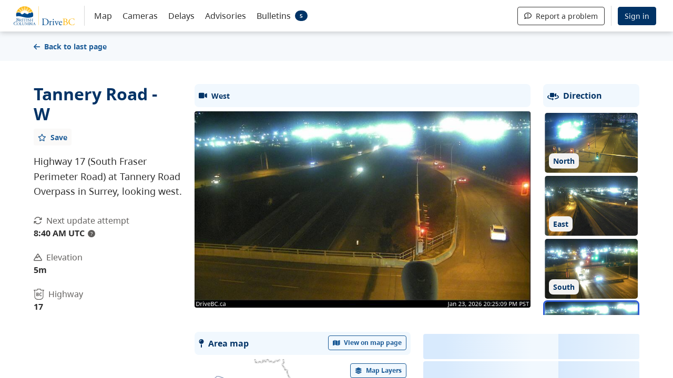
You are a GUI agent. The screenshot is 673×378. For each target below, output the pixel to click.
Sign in (637, 16)
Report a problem (561, 16)
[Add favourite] (53, 137)
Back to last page (70, 46)
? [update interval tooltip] (91, 233)
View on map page (367, 342)
